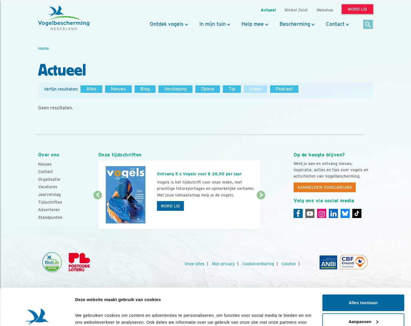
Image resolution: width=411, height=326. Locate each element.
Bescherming (295, 24)
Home (43, 48)
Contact (335, 24)
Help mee (252, 24)
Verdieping (175, 89)
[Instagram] (321, 213)
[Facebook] (298, 213)
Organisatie (49, 179)
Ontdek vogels (167, 24)
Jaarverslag (49, 194)
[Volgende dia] (261, 212)
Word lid (170, 206)
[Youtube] (309, 213)
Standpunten (50, 217)
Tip (232, 89)
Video (255, 89)
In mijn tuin (212, 24)
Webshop (324, 9)
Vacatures (47, 186)
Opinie (207, 89)
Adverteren (49, 209)
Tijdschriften (50, 202)
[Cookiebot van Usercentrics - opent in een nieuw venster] (37, 315)
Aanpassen (363, 284)
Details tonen (88, 314)
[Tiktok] (356, 213)
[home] (64, 18)
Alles (91, 89)
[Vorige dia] (98, 212)
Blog (145, 89)
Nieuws (118, 89)
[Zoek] (368, 25)
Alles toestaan (363, 265)
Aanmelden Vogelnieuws (324, 187)
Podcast (284, 89)
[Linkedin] (333, 213)
